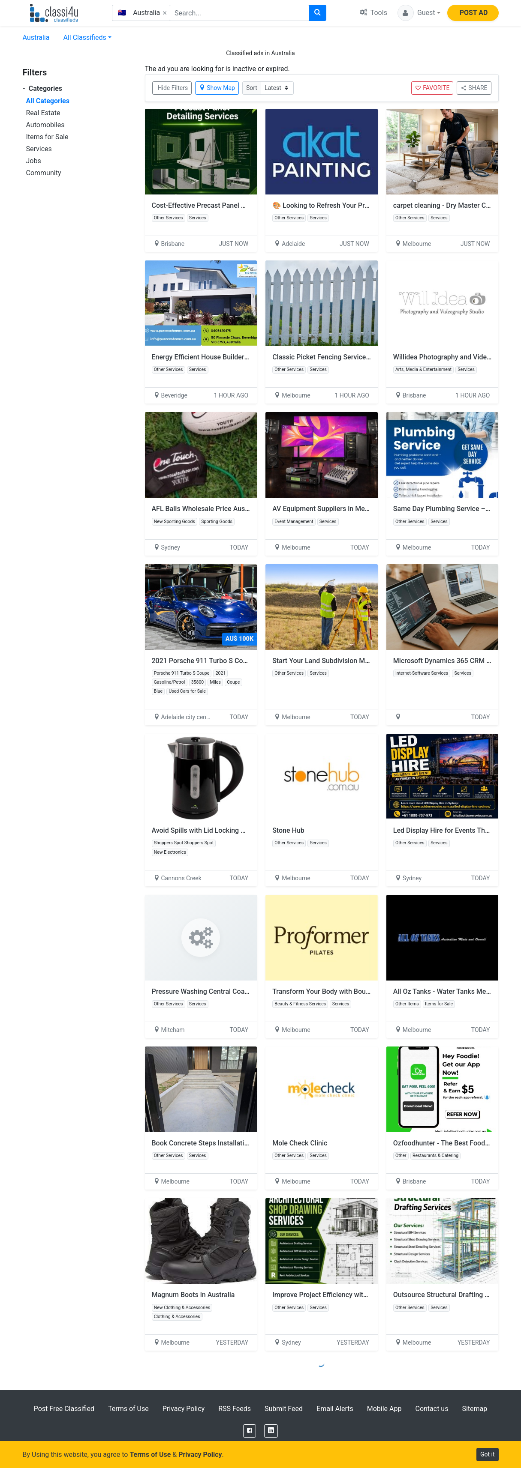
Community (43, 173)
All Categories (47, 101)
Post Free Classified (64, 1409)
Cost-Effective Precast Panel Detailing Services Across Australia (250, 205)
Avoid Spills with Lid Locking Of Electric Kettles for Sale (236, 830)
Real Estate (43, 113)
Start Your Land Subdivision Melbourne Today (342, 661)
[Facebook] (249, 1431)
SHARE (474, 87)
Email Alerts (334, 1409)
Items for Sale (47, 137)
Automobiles (45, 125)
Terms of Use (128, 1409)
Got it (487, 1454)
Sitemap (474, 1409)
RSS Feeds (234, 1409)
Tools (373, 13)
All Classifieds (84, 37)
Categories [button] (43, 88)
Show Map (217, 87)
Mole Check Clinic (299, 1143)
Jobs (33, 161)
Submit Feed (284, 1409)
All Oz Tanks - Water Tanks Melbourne (451, 991)
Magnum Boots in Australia (193, 1295)
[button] (419, 13)
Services (39, 149)
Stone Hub (288, 830)
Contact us (431, 1409)
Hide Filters (173, 87)
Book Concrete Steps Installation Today (212, 1143)
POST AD (474, 13)
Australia (36, 37)
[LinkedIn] (271, 1431)
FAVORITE (432, 87)
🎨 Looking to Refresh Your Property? (330, 205)
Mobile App (384, 1409)
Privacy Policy (184, 1409)
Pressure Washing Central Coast (201, 991)
